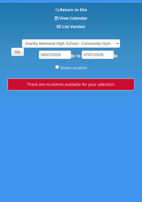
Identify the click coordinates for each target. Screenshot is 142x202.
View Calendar (73, 18)
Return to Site (73, 9)
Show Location (73, 67)
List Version (73, 26)
